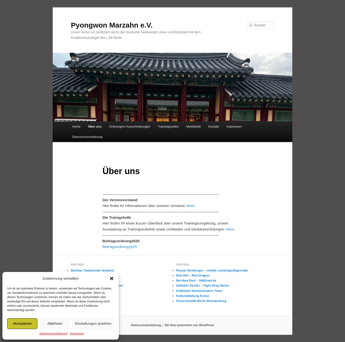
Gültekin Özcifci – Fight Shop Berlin (202, 285)
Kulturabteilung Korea (192, 296)
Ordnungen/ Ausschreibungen (129, 126)
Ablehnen (54, 323)
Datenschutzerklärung (54, 333)
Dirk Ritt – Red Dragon (192, 275)
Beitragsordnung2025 (120, 247)
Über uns (94, 126)
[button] (111, 278)
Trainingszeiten (168, 126)
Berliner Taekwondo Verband (92, 270)
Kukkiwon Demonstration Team (199, 291)
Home (76, 126)
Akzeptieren (22, 323)
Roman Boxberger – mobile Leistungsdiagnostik (212, 270)
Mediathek (193, 126)
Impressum (77, 333)
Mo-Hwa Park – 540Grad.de (196, 280)
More (190, 206)
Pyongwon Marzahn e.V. (112, 25)
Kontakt (213, 126)
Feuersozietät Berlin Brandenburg (201, 301)
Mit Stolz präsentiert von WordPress (189, 325)
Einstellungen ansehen (93, 323)
